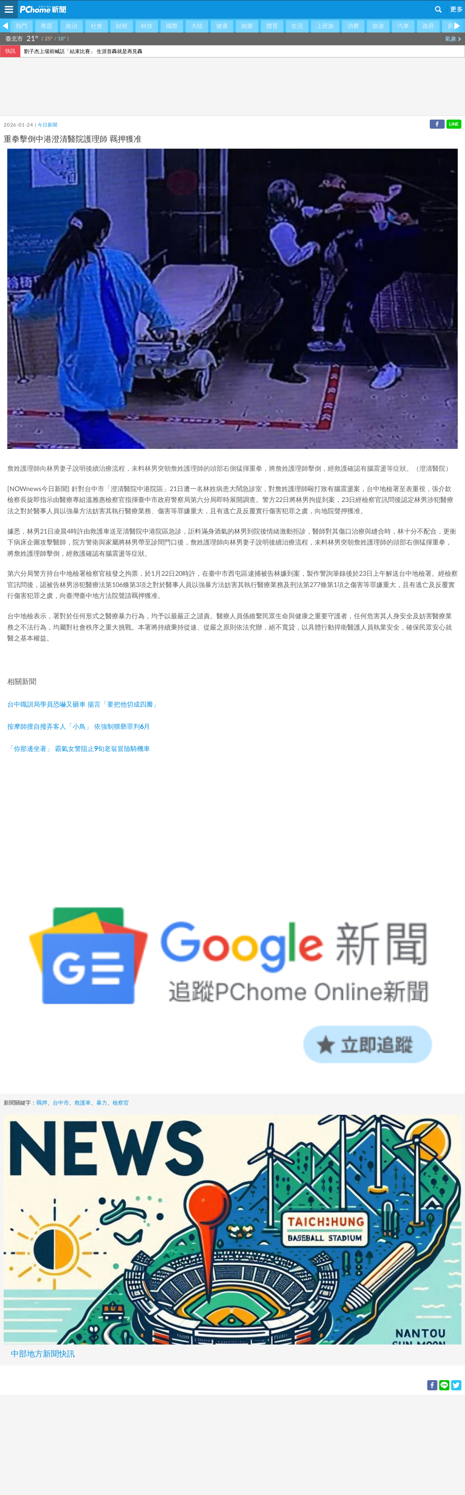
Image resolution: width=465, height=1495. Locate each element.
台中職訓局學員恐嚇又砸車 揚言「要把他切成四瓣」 (83, 705)
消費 (353, 26)
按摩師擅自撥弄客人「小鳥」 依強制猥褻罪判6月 (78, 727)
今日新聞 (47, 125)
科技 (147, 26)
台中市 (61, 1103)
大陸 (197, 26)
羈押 (41, 1103)
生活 (297, 26)
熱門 (21, 26)
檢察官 (121, 1103)
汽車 (403, 26)
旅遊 (378, 26)
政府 (428, 26)
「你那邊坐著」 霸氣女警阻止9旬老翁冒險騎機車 (78, 749)
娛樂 (247, 26)
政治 (71, 26)
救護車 (82, 1103)
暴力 (101, 1103)
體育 (272, 26)
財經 (122, 26)
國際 (172, 26)
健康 (222, 26)
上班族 (325, 26)
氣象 (453, 39)
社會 (96, 26)
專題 (46, 26)
